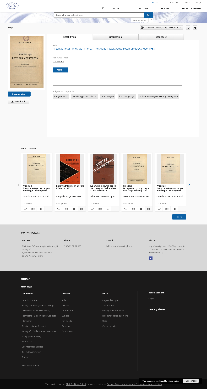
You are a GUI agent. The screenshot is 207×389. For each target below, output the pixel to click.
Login (198, 2)
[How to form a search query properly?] (151, 20)
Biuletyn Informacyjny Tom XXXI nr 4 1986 (70, 186)
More (179, 216)
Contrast (174, 2)
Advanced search (139, 20)
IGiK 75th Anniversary (32, 352)
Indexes (165, 8)
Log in (151, 298)
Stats (104, 321)
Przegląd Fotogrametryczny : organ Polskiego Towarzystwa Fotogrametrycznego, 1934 (137, 188)
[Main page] (103, 8)
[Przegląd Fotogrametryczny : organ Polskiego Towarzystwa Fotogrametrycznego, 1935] (170, 169)
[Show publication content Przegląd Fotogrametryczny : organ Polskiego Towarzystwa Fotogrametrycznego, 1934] (141, 209)
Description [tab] (69, 37)
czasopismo (58, 61)
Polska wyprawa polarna (84, 96)
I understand (190, 381)
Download (17, 101)
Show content (19, 94)
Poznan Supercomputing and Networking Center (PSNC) (134, 384)
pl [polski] (158, 2)
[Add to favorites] (188, 28)
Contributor (67, 310)
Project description (111, 300)
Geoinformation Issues (32, 346)
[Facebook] (151, 258)
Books (25, 357)
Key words (67, 321)
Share (187, 2)
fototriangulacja (126, 96)
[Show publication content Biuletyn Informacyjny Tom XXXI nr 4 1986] (74, 209)
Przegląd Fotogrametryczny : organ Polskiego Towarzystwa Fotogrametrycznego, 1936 (36, 188)
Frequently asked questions (115, 315)
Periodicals (27, 341)
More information (171, 381)
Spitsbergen (108, 96)
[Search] (148, 15)
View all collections (30, 365)
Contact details (109, 326)
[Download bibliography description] (32, 209)
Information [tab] (115, 37)
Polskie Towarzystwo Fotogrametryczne (159, 96)
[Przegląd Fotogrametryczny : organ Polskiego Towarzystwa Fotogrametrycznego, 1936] (36, 169)
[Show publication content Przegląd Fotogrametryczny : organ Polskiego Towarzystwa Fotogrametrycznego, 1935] (174, 209)
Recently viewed (191, 8)
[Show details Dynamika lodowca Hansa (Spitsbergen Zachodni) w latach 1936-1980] (115, 209)
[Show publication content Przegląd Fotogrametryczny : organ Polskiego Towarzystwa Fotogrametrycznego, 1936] (40, 209)
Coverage (66, 326)
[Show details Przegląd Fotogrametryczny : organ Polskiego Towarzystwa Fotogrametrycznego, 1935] (181, 209)
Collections (141, 8)
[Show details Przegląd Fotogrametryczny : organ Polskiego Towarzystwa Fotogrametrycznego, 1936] (48, 209)
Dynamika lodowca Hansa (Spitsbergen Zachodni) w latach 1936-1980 (103, 188)
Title (64, 300)
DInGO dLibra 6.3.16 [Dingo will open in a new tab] (76, 384)
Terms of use (108, 305)
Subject (65, 315)
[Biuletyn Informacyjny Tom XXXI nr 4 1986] (70, 169)
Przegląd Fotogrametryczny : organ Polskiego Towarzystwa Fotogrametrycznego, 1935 (170, 188)
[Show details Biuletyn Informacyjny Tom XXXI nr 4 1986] (81, 209)
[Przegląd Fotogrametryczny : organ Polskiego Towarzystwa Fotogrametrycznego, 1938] (27, 62)
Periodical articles (30, 300)
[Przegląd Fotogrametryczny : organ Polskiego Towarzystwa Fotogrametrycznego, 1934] (137, 169)
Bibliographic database (113, 310)
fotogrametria (60, 96)
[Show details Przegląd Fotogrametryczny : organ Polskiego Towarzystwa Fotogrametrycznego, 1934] (148, 209)
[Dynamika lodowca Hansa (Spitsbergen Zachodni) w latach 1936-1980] (103, 169)
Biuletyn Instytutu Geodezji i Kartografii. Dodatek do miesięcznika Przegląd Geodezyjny (39, 331)
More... (117, 8)
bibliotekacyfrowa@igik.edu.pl (120, 246)
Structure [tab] (161, 37)
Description (67, 331)
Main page (26, 286)
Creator (65, 305)
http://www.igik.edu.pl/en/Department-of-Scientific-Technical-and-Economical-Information (167, 249)
